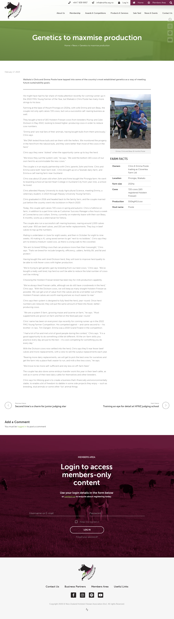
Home (67, 45)
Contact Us (167, 13)
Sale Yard (137, 13)
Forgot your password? (87, 537)
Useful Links (121, 586)
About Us (61, 13)
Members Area (99, 586)
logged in (22, 426)
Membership (76, 13)
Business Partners (75, 586)
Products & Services (120, 13)
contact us (69, 496)
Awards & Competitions (96, 13)
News (74, 45)
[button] (171, 3)
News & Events (152, 13)
